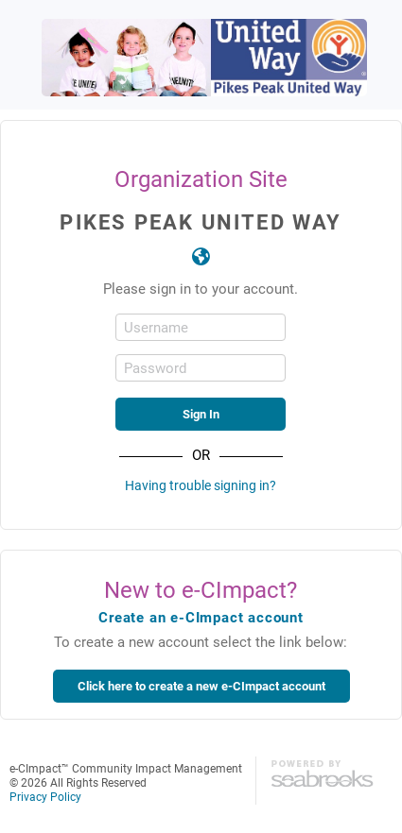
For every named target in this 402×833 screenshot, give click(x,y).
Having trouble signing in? (200, 485)
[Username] (200, 327)
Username (156, 327)
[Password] (200, 368)
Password (155, 368)
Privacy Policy (45, 796)
